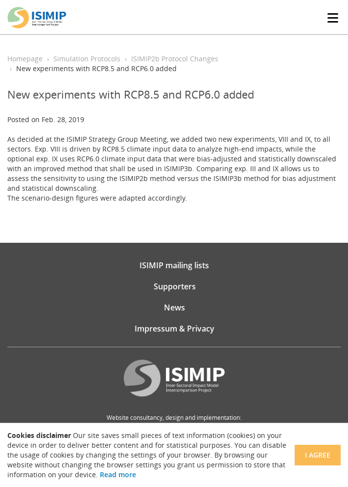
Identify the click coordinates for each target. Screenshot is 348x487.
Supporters (175, 286)
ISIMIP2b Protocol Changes (174, 58)
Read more (118, 474)
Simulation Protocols (86, 58)
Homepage (25, 58)
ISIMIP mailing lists (174, 265)
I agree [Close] (317, 455)
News (174, 307)
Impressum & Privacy (174, 328)
